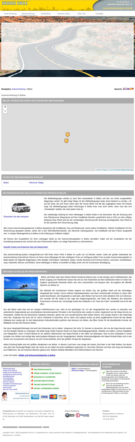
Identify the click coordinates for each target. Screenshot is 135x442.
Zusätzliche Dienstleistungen (12, 384)
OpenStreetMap (115, 170)
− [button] (5, 111)
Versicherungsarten (9, 385)
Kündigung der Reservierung (12, 374)
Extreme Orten (64, 14)
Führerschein (7, 387)
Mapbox (105, 170)
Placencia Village (36, 183)
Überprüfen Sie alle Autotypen (16, 217)
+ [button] (5, 107)
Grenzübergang (8, 378)
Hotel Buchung (10, 14)
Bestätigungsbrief (8, 376)
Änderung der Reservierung (12, 372)
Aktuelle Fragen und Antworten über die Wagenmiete (26, 247)
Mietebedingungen (9, 368)
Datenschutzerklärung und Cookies (30, 427)
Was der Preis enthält (10, 389)
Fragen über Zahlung (10, 370)
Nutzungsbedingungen (10, 427)
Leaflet (98, 170)
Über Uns (81, 14)
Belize (6, 183)
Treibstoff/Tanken (8, 380)
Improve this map (127, 170)
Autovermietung (28, 14)
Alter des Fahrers (8, 382)
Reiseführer (46, 14)
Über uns (46, 427)
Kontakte (99, 14)
